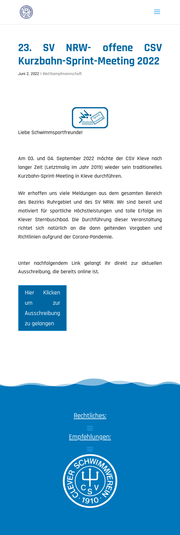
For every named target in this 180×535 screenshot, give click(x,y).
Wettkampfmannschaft (62, 74)
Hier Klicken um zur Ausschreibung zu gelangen (42, 308)
